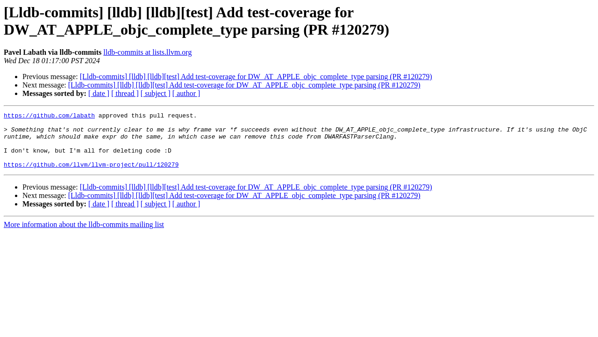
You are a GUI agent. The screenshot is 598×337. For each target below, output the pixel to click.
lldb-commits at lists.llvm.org (147, 52)
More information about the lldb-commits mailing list (84, 236)
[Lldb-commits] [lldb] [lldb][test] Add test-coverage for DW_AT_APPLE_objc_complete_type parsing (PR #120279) (256, 77)
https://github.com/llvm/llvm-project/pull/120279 (91, 175)
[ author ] (186, 93)
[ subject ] (156, 93)
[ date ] (98, 93)
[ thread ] (125, 93)
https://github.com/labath (49, 116)
